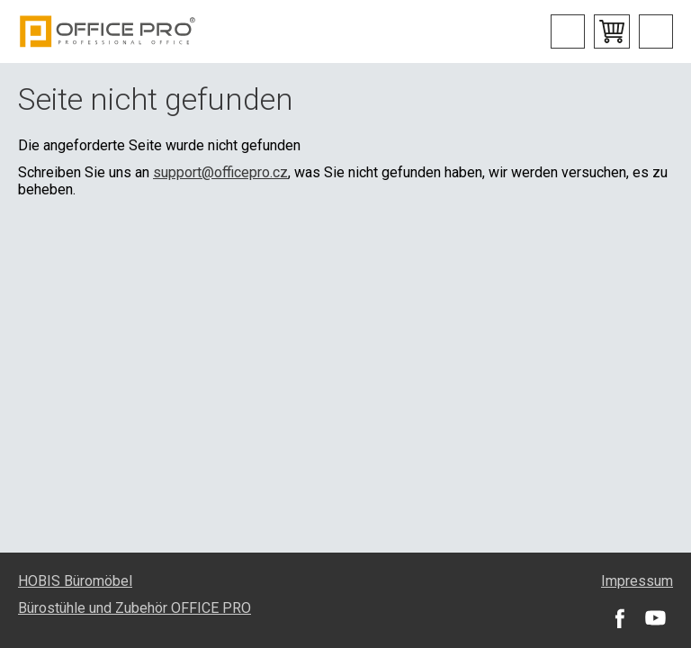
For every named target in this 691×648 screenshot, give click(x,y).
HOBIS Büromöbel (75, 581)
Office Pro (108, 32)
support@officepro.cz (220, 172)
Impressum (637, 581)
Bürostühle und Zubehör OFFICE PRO (134, 607)
